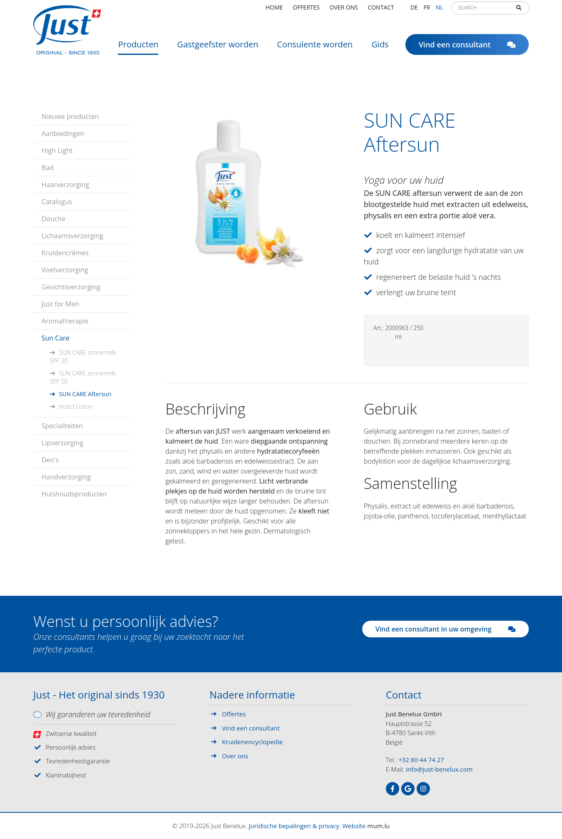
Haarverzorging (65, 184)
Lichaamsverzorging (72, 235)
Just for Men (60, 303)
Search (519, 10)
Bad (48, 167)
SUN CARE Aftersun (85, 394)
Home (274, 10)
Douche (54, 218)
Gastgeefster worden (217, 47)
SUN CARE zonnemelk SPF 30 (83, 356)
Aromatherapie (65, 321)
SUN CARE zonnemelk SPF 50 (83, 377)
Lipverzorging (62, 442)
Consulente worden (315, 47)
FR (426, 10)
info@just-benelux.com (439, 769)
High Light (57, 150)
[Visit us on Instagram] (423, 788)
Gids (379, 47)
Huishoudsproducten (74, 493)
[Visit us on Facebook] (392, 788)
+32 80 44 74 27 (421, 759)
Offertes (306, 10)
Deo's (50, 459)
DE (414, 10)
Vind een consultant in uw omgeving (445, 629)
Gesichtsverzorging (71, 286)
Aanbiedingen (63, 133)
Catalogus (57, 201)
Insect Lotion (76, 406)
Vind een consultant (467, 48)
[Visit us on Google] (408, 788)
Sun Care (55, 338)
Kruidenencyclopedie (252, 742)
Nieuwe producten (70, 116)
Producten (138, 47)
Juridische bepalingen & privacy (294, 826)
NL (439, 10)
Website (354, 826)
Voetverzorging (65, 269)
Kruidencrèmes (65, 252)
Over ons (343, 10)
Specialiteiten (62, 425)
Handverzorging (66, 476)
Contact (381, 10)
